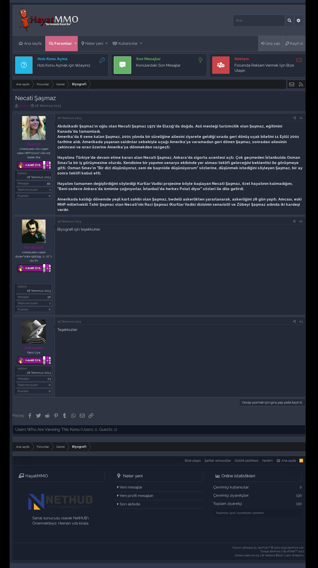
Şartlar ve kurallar (217, 460)
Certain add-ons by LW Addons (269, 555)
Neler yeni (94, 43)
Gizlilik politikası (246, 460)
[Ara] (259, 20)
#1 (301, 118)
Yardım (267, 460)
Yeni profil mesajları (136, 495)
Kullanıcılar (128, 43)
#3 (301, 321)
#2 (301, 221)
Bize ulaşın (193, 460)
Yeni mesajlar (130, 487)
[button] (75, 43)
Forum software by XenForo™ (268, 547)
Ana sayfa (32, 43)
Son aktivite (130, 504)
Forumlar (63, 43)
